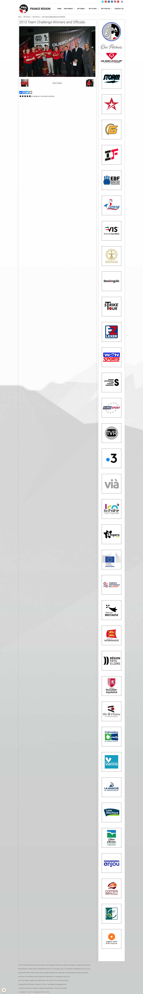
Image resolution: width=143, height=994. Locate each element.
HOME (59, 8)
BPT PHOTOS (105, 8)
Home (19, 17)
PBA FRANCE (68, 8)
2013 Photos (36, 17)
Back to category (57, 83)
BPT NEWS (81, 8)
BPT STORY (93, 8)
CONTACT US (119, 8)
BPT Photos (27, 17)
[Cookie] (4, 990)
